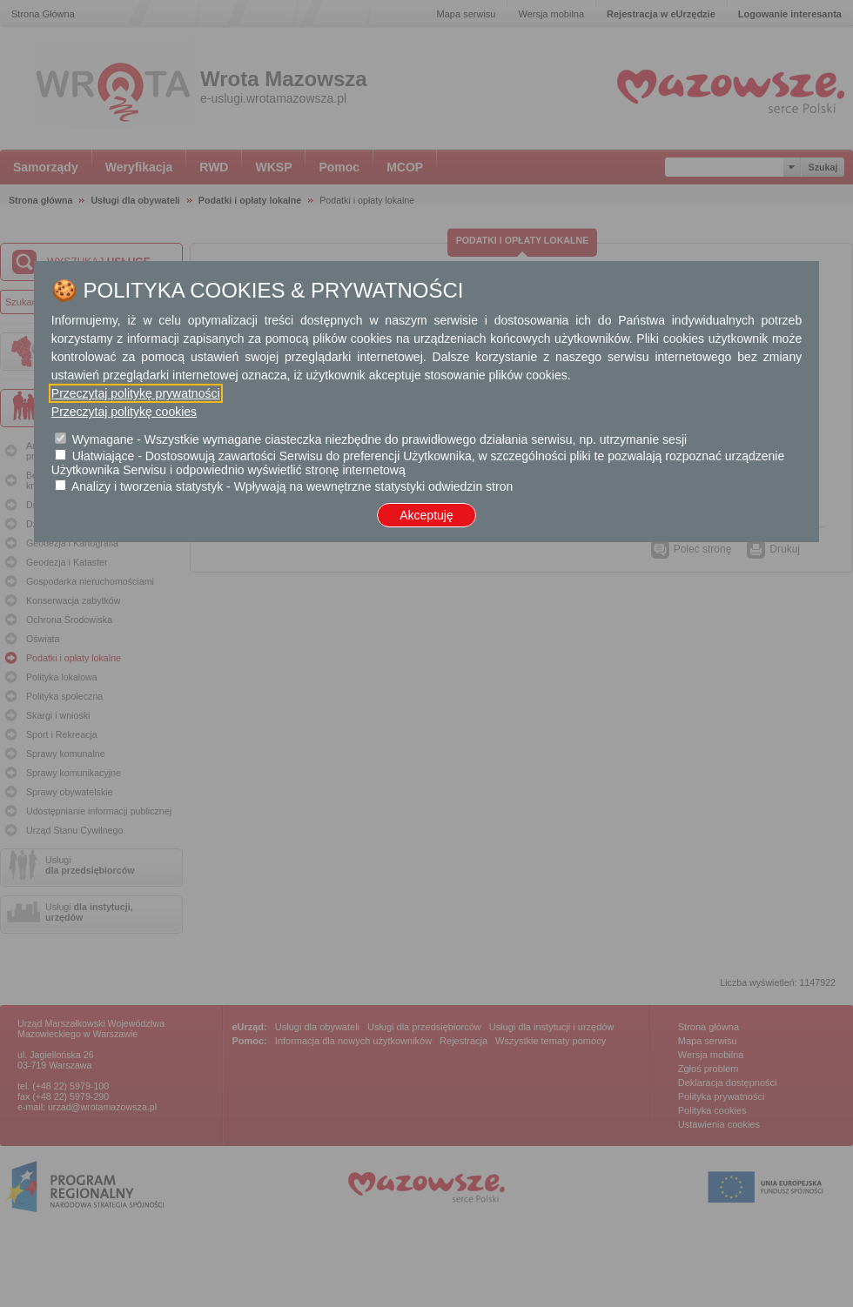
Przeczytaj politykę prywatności (135, 393)
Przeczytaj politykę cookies (124, 412)
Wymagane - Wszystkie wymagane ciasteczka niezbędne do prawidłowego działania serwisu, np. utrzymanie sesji (379, 439)
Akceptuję (426, 515)
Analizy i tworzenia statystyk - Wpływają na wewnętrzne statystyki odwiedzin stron (292, 486)
